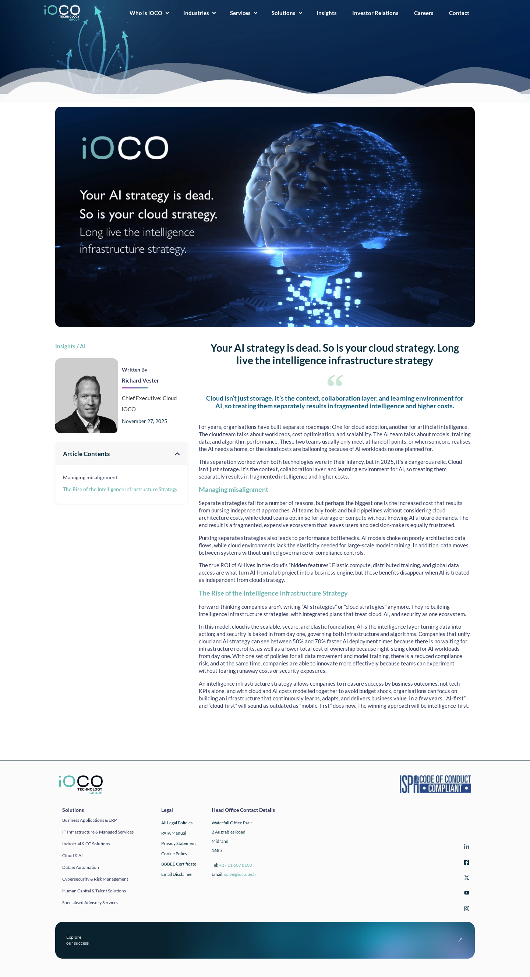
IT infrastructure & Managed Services (98, 832)
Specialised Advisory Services (90, 902)
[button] (177, 453)
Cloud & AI (72, 855)
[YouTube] (465, 894)
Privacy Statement (178, 843)
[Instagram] (465, 909)
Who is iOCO (150, 13)
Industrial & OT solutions (86, 843)
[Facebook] (465, 863)
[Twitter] (465, 878)
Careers (426, 13)
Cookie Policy (174, 853)
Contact (461, 13)
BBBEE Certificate (178, 864)
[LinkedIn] (465, 848)
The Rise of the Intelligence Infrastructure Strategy (120, 489)
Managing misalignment (90, 477)
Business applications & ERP (89, 820)
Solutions (287, 13)
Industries (200, 13)
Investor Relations (377, 13)
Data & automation (80, 867)
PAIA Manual (173, 833)
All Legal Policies (176, 822)
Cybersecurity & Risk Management (95, 879)
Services (244, 13)
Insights (329, 13)
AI (83, 346)
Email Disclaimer (177, 874)
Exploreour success (77, 940)
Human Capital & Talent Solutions (94, 890)
